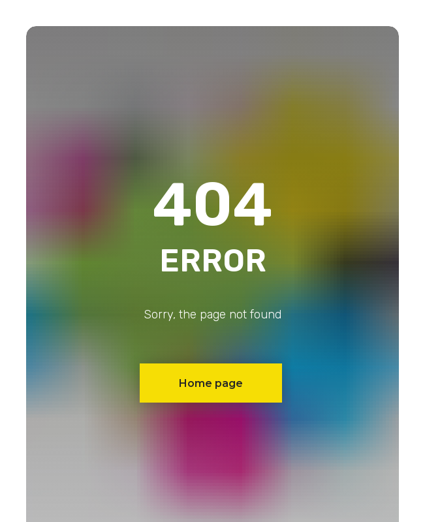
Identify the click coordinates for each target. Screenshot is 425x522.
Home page (211, 383)
